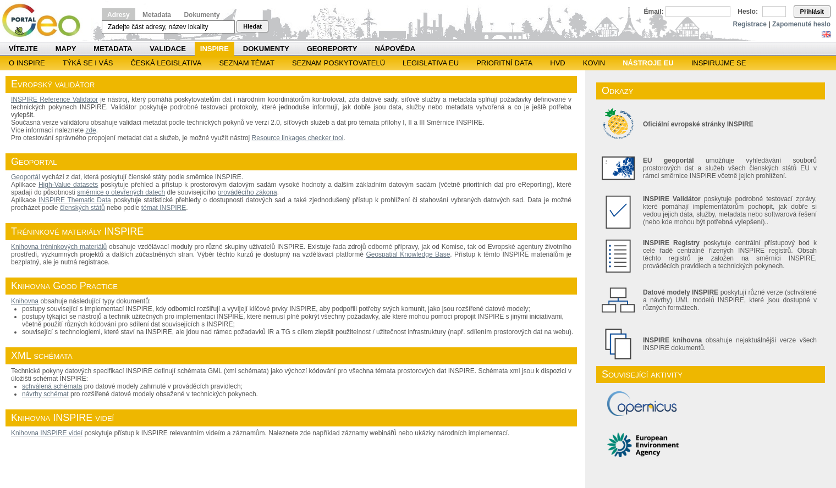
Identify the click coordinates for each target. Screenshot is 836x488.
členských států (82, 208)
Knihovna (24, 301)
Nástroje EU (648, 63)
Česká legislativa (166, 63)
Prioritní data (504, 63)
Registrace (750, 24)
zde (90, 130)
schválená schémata (52, 386)
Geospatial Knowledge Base (408, 254)
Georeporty (332, 49)
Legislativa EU (431, 63)
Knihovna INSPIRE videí (46, 433)
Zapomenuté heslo (801, 24)
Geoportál (25, 177)
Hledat (252, 26)
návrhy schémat (45, 394)
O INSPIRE (27, 63)
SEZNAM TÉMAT (246, 63)
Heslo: (748, 11)
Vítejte (23, 49)
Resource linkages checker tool (298, 138)
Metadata (156, 15)
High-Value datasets (68, 184)
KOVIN (594, 63)
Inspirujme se (718, 63)
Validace (167, 49)
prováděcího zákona (247, 192)
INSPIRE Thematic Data (74, 200)
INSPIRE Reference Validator (54, 99)
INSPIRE (214, 49)
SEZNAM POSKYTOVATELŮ (338, 63)
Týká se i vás (88, 63)
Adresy (118, 15)
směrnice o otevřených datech (121, 192)
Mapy (66, 49)
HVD (557, 63)
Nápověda (395, 49)
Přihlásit (812, 11)
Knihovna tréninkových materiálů (59, 247)
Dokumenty (201, 15)
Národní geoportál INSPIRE (45, 20)
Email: (654, 11)
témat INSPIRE (163, 208)
